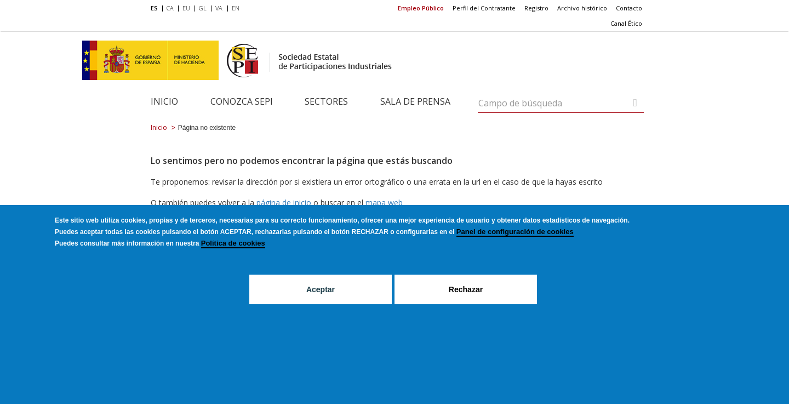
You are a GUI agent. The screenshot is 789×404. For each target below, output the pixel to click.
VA (218, 8)
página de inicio (283, 202)
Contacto (629, 8)
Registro (536, 8)
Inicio (164, 101)
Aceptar (320, 307)
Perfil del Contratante (484, 8)
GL (203, 8)
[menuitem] (156, 9)
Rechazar (466, 307)
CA (170, 8)
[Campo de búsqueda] (635, 103)
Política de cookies (233, 261)
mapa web (384, 202)
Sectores (326, 101)
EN (235, 8)
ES (154, 8)
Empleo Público (421, 8)
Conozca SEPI (241, 101)
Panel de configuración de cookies (515, 250)
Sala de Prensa (415, 101)
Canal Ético (626, 23)
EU (186, 8)
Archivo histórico (582, 8)
